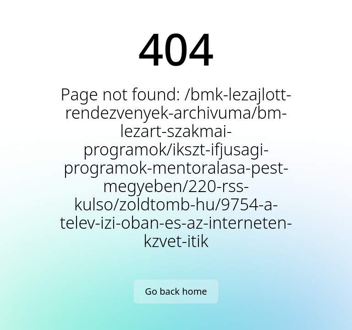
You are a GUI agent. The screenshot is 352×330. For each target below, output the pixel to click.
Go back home (176, 291)
